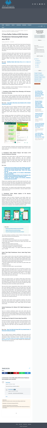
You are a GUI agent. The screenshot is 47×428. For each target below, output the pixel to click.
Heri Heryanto (10, 389)
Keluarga (39, 73)
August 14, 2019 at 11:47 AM (13, 391)
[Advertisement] (23, 16)
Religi (3, 27)
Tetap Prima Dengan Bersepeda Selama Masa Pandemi (15, 231)
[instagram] (32, 4)
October (38, 60)
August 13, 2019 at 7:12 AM (10, 384)
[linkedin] (42, 4)
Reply (6, 396)
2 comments (12, 41)
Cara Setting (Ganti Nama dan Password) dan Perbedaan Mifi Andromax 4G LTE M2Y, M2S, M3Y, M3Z (39, 94)
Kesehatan (19, 25)
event (44, 77)
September (38, 62)
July (37, 65)
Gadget (36, 73)
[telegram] (28, 373)
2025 (37, 58)
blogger (40, 77)
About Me (20, 424)
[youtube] (39, 4)
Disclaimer (29, 424)
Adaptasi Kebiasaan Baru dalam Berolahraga (13, 230)
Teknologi (8, 25)
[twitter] (37, 4)
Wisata (13, 25)
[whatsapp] (22, 373)
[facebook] (35, 4)
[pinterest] (16, 373)
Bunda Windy (8, 382)
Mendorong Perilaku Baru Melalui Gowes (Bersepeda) (14, 228)
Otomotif (29, 25)
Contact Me (25, 424)
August (38, 63)
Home (3, 25)
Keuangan (24, 25)
